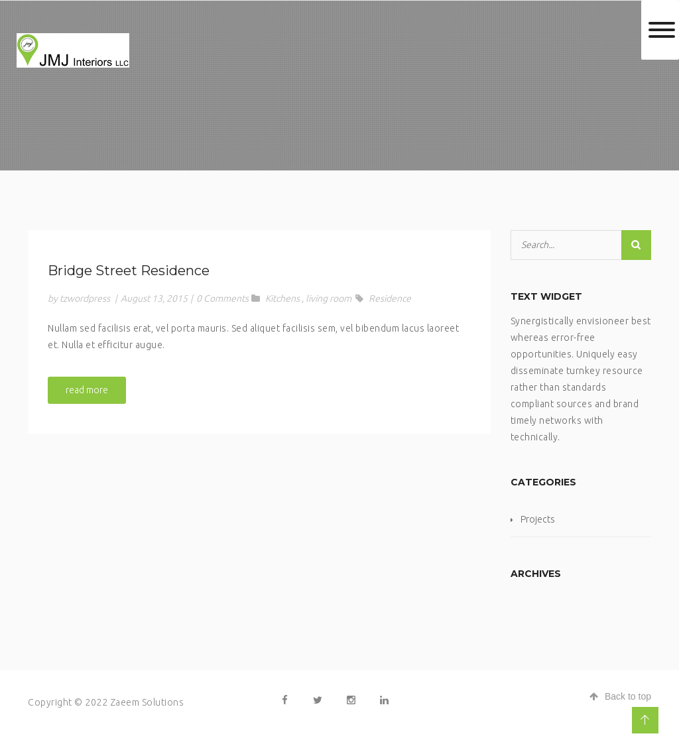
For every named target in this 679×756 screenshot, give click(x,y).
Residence (390, 298)
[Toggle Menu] (661, 30)
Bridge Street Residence (129, 271)
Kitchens (282, 298)
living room (328, 298)
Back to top (620, 696)
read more (87, 390)
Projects (538, 519)
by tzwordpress (79, 298)
